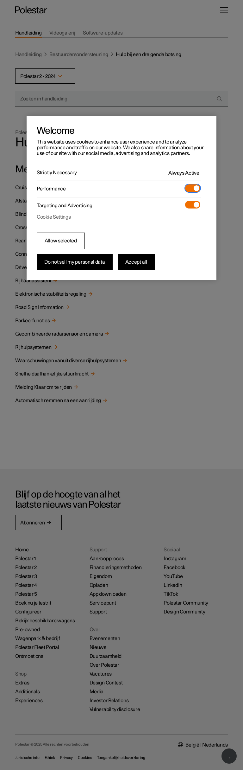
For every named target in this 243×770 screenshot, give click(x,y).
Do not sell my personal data (74, 262)
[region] (121, 198)
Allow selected (61, 240)
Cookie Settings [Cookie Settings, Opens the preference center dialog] (54, 217)
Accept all (136, 262)
